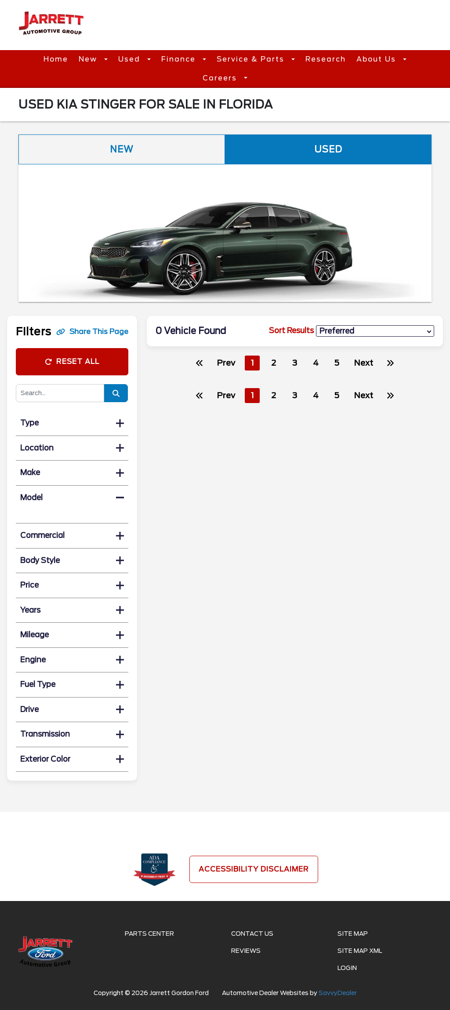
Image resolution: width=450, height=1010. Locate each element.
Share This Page (92, 331)
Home (56, 59)
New (89, 59)
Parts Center (149, 933)
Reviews (246, 950)
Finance (179, 59)
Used (130, 59)
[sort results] (375, 331)
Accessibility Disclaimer (254, 869)
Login (347, 967)
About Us (377, 59)
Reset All (72, 361)
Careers (221, 78)
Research (325, 59)
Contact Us (252, 933)
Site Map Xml (360, 950)
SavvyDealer (338, 992)
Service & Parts (252, 59)
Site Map (353, 933)
